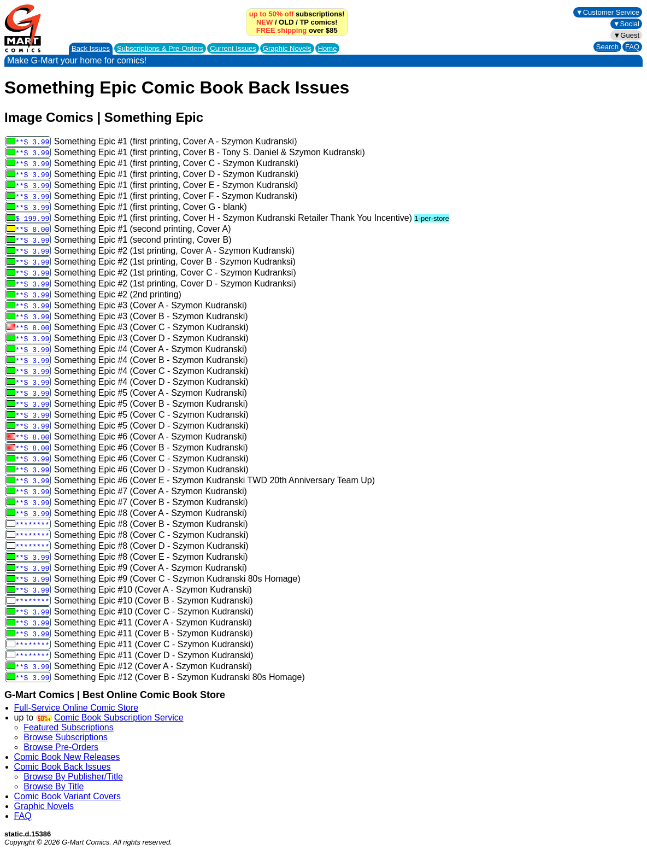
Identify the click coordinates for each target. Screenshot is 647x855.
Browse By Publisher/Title (73, 776)
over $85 (297, 30)
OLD (286, 22)
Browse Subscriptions (65, 737)
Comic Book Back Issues (62, 766)
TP (303, 22)
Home (327, 48)
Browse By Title (53, 786)
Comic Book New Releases (67, 757)
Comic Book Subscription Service (119, 717)
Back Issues (91, 48)
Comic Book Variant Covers (67, 796)
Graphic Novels (287, 48)
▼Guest (626, 35)
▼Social (626, 24)
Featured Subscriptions (68, 727)
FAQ (632, 47)
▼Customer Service (607, 12)
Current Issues (233, 48)
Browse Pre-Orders (60, 747)
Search (607, 47)
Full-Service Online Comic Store (76, 707)
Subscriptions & (160, 48)
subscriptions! (297, 14)
